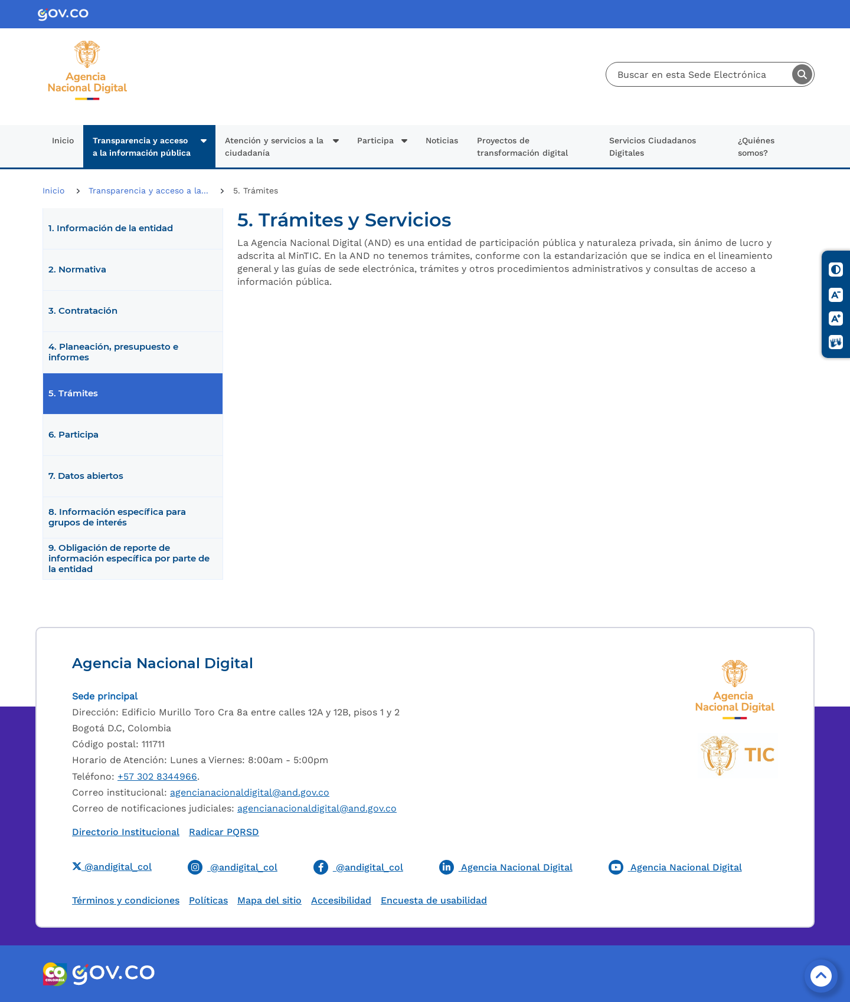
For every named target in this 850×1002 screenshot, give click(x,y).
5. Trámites (73, 393)
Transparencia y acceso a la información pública (142, 146)
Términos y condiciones (125, 900)
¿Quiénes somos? (756, 146)
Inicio (63, 140)
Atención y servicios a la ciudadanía (274, 146)
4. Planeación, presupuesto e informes (113, 352)
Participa (375, 140)
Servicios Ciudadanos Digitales (652, 146)
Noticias (442, 140)
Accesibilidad (341, 900)
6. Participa (73, 434)
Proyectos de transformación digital (522, 146)
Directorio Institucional (125, 831)
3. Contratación (82, 310)
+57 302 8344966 (157, 776)
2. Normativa (77, 269)
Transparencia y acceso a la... (150, 190)
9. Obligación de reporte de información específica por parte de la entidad (129, 558)
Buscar (802, 74)
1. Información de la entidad (110, 228)
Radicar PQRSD (224, 831)
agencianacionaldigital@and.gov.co (249, 792)
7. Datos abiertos (85, 476)
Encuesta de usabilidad (434, 900)
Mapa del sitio (269, 900)
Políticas (208, 900)
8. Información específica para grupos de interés (117, 517)
